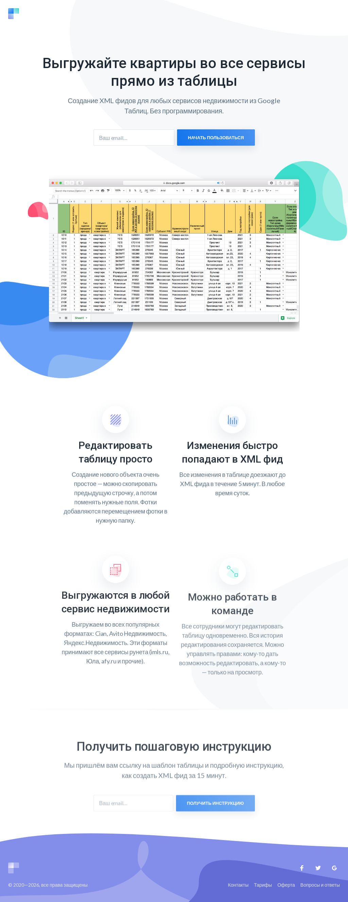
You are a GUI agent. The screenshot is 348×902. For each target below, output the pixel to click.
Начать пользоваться (216, 137)
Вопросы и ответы (320, 885)
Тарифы (263, 885)
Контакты (238, 885)
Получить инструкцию (215, 812)
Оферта (286, 885)
